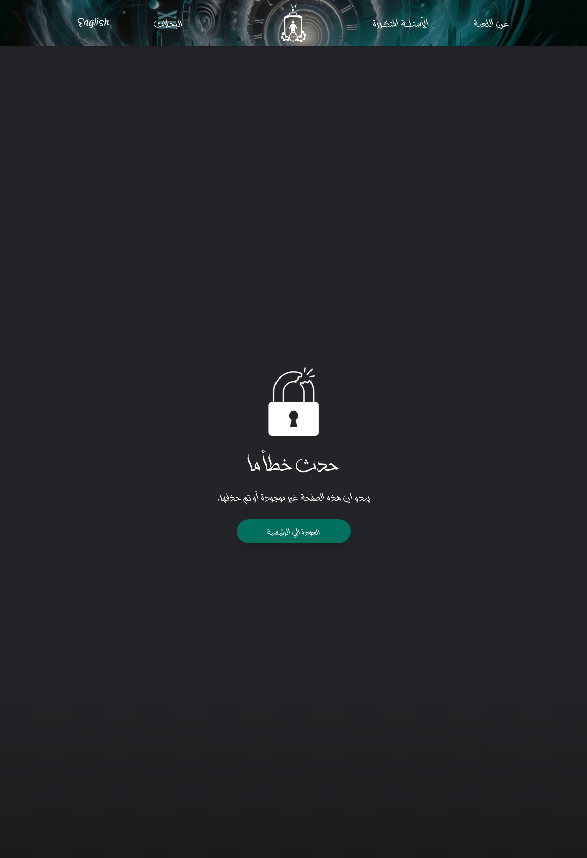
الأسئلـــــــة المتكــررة (401, 22)
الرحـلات (168, 22)
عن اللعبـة (492, 22)
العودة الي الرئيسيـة (293, 531)
